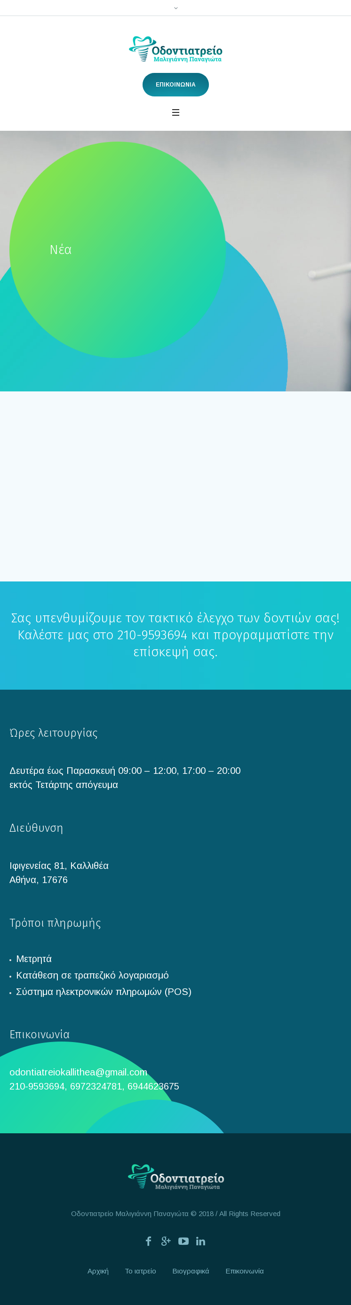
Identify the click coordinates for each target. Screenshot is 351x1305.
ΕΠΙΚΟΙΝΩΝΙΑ (176, 84)
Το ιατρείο (140, 1271)
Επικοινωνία (244, 1271)
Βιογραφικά (190, 1271)
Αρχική (98, 1271)
